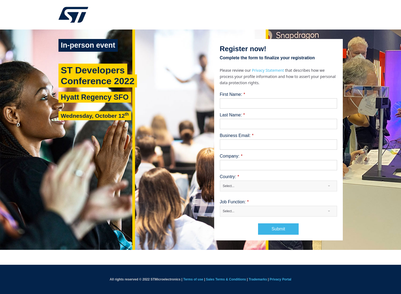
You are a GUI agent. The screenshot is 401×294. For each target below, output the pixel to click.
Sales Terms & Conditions (226, 279)
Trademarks (258, 279)
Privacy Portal (280, 279)
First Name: (232, 94)
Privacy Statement (268, 70)
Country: (229, 176)
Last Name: (232, 115)
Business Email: (237, 135)
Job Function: (234, 202)
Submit (278, 229)
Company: (231, 156)
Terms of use (193, 279)
